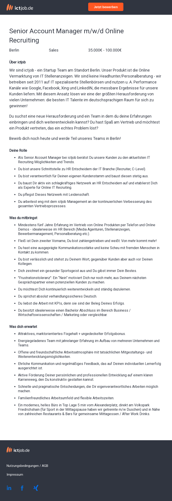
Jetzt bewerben (106, 7)
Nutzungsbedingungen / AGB (27, 466)
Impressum (15, 475)
